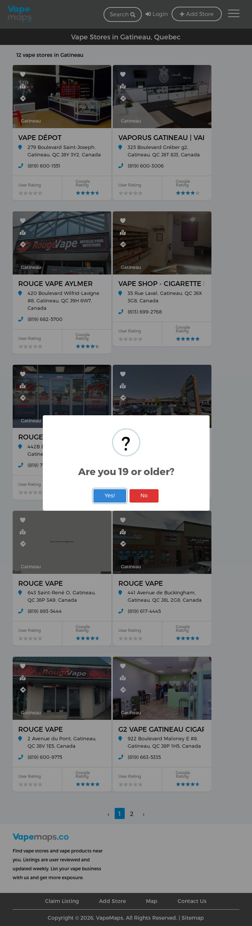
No (144, 495)
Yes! (109, 495)
